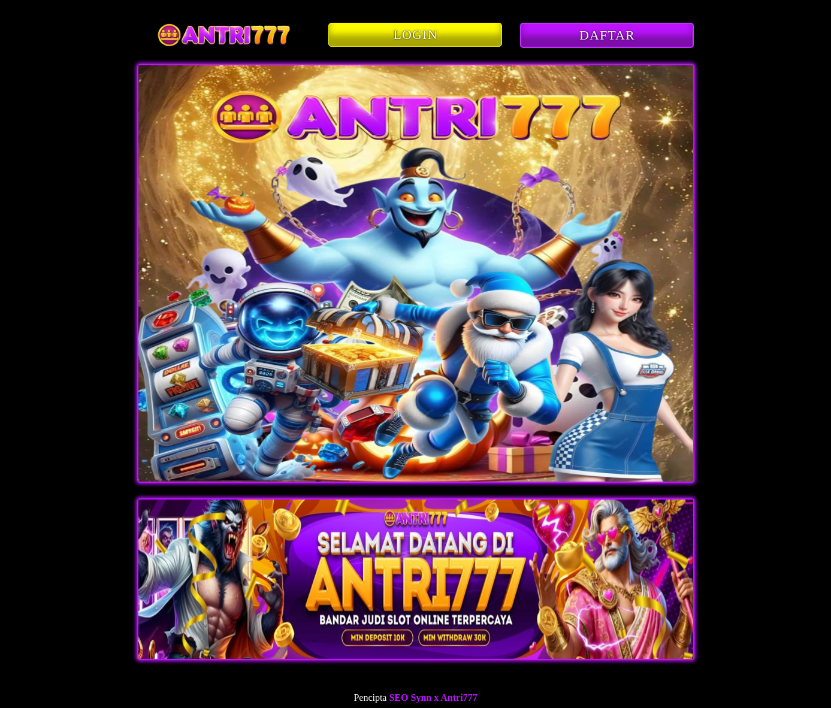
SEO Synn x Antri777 (433, 697)
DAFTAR (607, 35)
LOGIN (416, 34)
